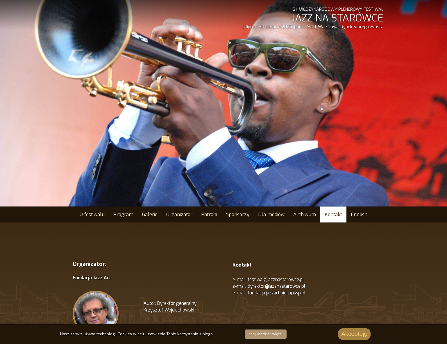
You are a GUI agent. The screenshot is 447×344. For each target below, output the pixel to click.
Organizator (179, 214)
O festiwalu (92, 214)
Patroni (209, 214)
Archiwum (304, 214)
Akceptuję (354, 334)
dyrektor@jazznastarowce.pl (276, 286)
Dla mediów (271, 214)
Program (123, 214)
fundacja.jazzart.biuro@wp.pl (276, 293)
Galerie (150, 214)
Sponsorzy (237, 214)
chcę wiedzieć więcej (265, 334)
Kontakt (333, 214)
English (359, 214)
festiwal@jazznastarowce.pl (276, 279)
